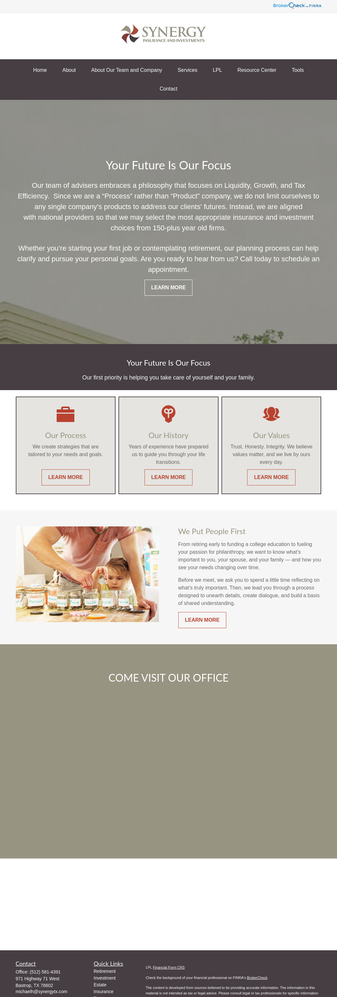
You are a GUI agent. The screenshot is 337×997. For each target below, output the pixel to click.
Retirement (105, 971)
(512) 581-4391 (45, 971)
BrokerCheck (257, 978)
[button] (40, 70)
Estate (100, 984)
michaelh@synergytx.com (42, 991)
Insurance (103, 991)
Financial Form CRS (169, 967)
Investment (105, 978)
